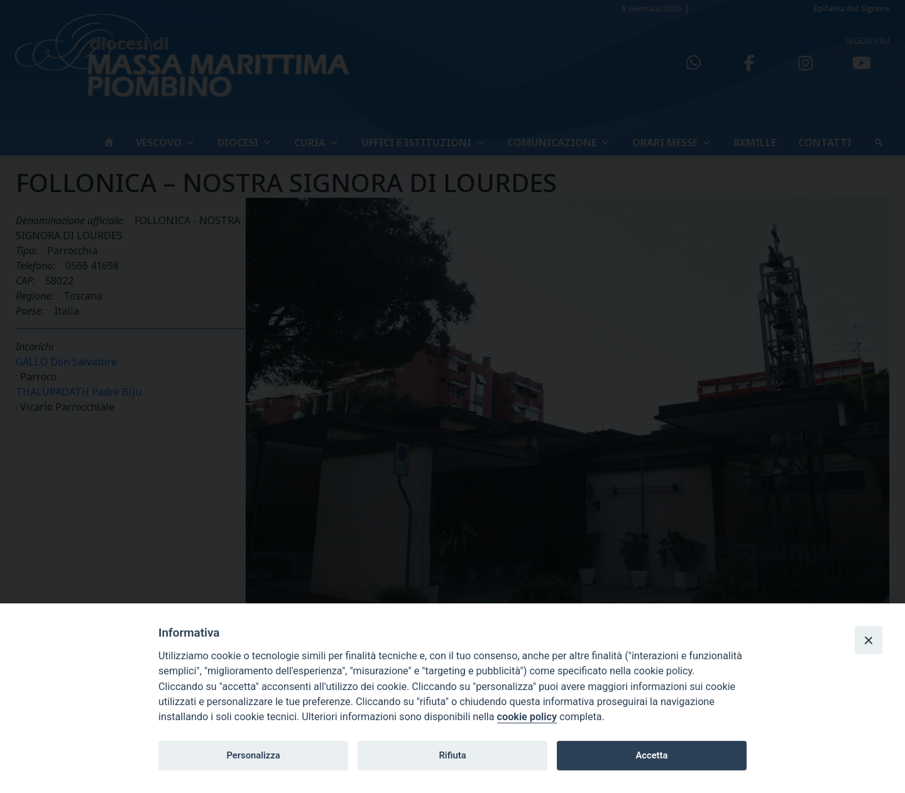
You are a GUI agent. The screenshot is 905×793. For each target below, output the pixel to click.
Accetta (651, 755)
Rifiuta (452, 755)
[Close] (868, 640)
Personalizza (253, 755)
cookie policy (527, 717)
